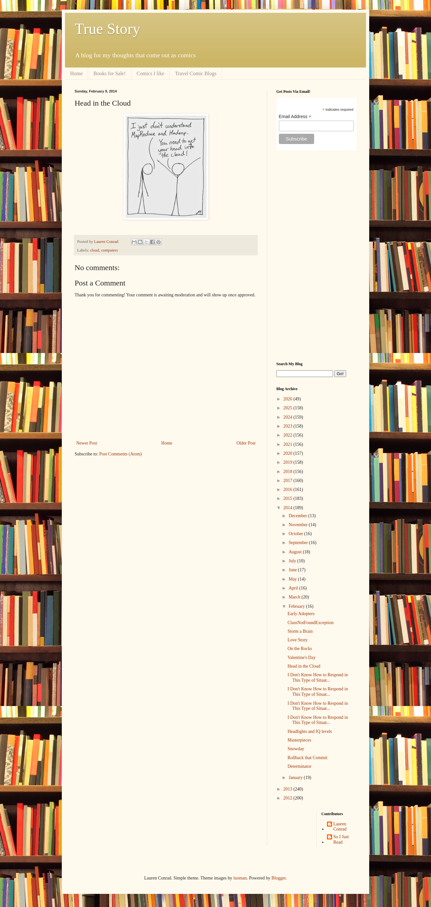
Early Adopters (301, 613)
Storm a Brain (300, 631)
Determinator (300, 766)
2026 (288, 399)
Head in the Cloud (304, 666)
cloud (94, 250)
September (299, 542)
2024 (288, 417)
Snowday (296, 748)
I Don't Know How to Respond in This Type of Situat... (318, 677)
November (299, 524)
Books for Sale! (110, 73)
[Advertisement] (316, 256)
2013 (288, 789)
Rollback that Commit (307, 757)
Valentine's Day (302, 657)
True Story (107, 28)
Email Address (295, 117)
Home (76, 73)
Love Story (298, 640)
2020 (288, 453)
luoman (240, 878)
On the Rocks (300, 648)
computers (109, 250)
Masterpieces (299, 740)
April (294, 588)
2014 (288, 507)
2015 (288, 498)
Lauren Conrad (339, 827)
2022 (288, 435)
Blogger (279, 878)
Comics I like (150, 73)
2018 (288, 471)
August (296, 552)
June (293, 569)
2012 (288, 798)
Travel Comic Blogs (195, 73)
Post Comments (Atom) (120, 454)
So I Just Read (341, 839)
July (293, 560)
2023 (288, 426)
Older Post (246, 443)
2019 (288, 462)
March (295, 597)
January (296, 777)
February (297, 606)
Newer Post (86, 443)
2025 (288, 407)
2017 (288, 480)
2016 (288, 489)
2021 (288, 444)
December (298, 515)
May (293, 579)
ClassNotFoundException (311, 622)
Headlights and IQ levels (310, 731)
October (296, 533)
